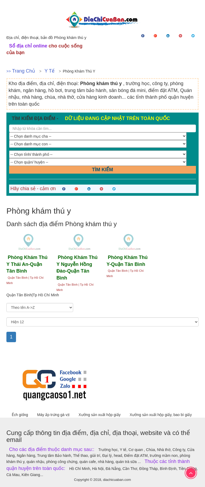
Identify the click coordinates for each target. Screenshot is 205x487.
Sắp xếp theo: (17, 300)
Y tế (49, 71)
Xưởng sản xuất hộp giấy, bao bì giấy (161, 415)
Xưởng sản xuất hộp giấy (99, 415)
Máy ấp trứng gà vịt (53, 415)
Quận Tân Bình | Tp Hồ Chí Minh (25, 280)
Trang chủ (23, 71)
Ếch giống (20, 415)
